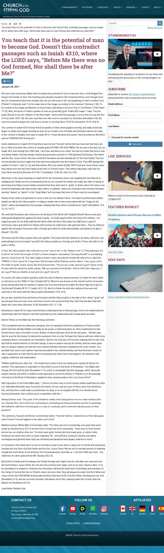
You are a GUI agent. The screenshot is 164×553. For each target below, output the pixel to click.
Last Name (113, 126)
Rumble (83, 510)
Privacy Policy (73, 523)
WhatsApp (93, 510)
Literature (102, 7)
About (157, 7)
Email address (115, 104)
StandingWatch (69, 7)
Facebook (62, 510)
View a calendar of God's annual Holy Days (128, 297)
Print (7, 81)
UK (132, 510)
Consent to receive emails (125, 137)
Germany (142, 510)
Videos (117, 7)
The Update (87, 7)
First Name (114, 115)
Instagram (104, 510)
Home (4, 24)
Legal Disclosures (91, 523)
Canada (123, 510)
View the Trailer (115, 252)
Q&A (15, 24)
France (152, 510)
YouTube (72, 510)
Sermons (130, 7)
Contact (145, 7)
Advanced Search (154, 28)
